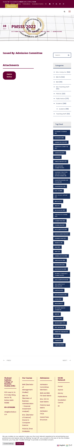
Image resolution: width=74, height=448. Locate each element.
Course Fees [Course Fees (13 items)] (59, 225)
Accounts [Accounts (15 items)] (59, 138)
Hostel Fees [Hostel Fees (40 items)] (60, 265)
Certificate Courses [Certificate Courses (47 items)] (61, 215)
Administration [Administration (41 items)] (61, 142)
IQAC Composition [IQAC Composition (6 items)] (61, 279)
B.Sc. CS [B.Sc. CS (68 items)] (58, 191)
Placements (11, 6)
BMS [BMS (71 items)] (57, 206)
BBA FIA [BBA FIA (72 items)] (58, 201)
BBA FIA (43, 31)
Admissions (57, 31)
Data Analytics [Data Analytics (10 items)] (61, 229)
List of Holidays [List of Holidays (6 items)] (61, 294)
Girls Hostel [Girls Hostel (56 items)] (60, 260)
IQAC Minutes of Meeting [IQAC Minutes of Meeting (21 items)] (60, 285)
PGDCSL (58, 94)
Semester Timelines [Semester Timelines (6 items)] (61, 331)
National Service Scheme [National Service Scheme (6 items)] (60, 309)
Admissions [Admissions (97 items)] (59, 153)
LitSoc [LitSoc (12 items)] (58, 299)
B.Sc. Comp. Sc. (34, 31)
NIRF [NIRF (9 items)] (57, 314)
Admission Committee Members (44, 387)
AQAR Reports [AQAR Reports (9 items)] (60, 186)
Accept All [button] (20, 444)
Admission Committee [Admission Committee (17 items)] (61, 147)
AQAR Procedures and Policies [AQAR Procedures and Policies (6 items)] (61, 181)
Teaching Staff (61, 114)
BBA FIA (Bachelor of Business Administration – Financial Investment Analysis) (27, 403)
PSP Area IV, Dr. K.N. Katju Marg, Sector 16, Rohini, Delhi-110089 (10, 397)
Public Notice (60, 99)
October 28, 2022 (18, 31)
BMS (48, 31)
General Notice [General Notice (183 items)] (61, 256)
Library (19, 4)
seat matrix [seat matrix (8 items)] (59, 327)
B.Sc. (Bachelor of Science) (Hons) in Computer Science (28, 420)
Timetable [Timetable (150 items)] (59, 345)
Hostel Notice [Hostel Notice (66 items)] (60, 269)
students (62, 109)
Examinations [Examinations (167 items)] (60, 238)
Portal (7, 4)
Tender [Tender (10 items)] (58, 340)
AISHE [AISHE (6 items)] (57, 157)
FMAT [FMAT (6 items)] (57, 251)
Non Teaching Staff (62, 87)
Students (59, 103)
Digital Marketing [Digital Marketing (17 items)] (61, 234)
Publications (26, 4)
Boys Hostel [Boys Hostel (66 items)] (60, 210)
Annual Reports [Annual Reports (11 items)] (61, 161)
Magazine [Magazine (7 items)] (59, 303)
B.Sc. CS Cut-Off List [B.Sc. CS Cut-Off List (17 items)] (61, 196)
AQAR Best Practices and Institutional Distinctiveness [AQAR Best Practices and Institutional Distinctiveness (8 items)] (61, 173)
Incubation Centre (37, 4)
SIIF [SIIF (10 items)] (57, 336)
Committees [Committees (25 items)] (60, 221)
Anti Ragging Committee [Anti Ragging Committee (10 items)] (59, 167)
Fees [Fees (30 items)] (57, 247)
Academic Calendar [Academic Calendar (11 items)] (61, 132)
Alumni (13, 4)
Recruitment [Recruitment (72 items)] (60, 323)
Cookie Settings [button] (8, 444)
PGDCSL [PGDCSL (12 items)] (58, 318)
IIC (46, 4)
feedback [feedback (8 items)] (58, 242)
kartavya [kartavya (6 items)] (59, 290)
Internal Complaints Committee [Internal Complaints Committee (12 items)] (61, 274)
